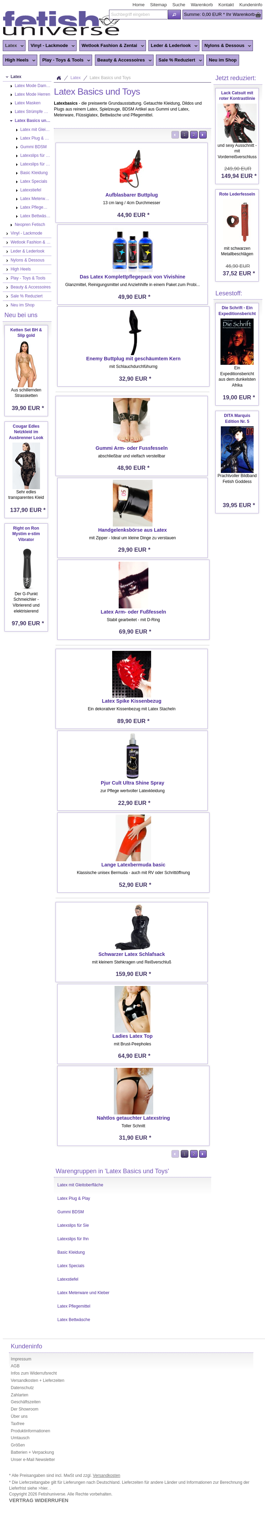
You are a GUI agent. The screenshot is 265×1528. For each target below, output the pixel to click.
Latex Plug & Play (73, 1198)
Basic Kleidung (71, 1252)
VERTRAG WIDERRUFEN (38, 1500)
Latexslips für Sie (73, 1225)
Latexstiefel (67, 1279)
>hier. (44, 1488)
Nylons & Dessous (226, 46)
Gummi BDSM (70, 1211)
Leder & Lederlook (173, 46)
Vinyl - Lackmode (51, 46)
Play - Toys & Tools (65, 60)
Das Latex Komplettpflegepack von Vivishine (132, 276)
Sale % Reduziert (179, 60)
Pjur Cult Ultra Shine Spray (132, 783)
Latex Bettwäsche (73, 1319)
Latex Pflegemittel (73, 1306)
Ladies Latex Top (132, 1036)
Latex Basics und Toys (110, 77)
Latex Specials (70, 1265)
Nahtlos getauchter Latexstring (133, 1118)
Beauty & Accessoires (123, 60)
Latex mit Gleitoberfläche (80, 1185)
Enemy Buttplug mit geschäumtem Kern (133, 358)
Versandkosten (106, 1475)
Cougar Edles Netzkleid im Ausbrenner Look (26, 432)
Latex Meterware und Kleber (83, 1292)
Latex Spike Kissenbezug (131, 701)
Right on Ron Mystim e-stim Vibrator (26, 534)
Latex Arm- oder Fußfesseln (133, 612)
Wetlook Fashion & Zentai (111, 46)
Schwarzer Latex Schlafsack (131, 954)
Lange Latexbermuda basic (133, 864)
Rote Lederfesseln (237, 194)
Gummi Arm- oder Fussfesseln (132, 448)
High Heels (19, 60)
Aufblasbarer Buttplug (132, 195)
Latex (13, 46)
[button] (174, 14)
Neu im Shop (223, 60)
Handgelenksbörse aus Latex (132, 530)
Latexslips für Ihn (73, 1238)
